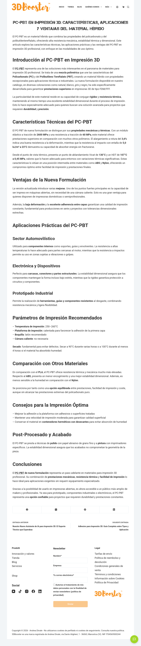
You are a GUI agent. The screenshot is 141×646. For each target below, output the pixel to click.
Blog (79, 7)
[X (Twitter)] (56, 509)
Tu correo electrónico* (70, 577)
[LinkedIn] (114, 509)
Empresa (70, 567)
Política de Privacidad (106, 582)
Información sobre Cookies (109, 578)
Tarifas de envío (103, 553)
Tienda (71, 7)
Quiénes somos (94, 7)
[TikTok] (20, 591)
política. (121, 630)
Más (109, 7)
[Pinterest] (85, 509)
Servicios (17, 566)
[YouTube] (13, 591)
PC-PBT (19, 68)
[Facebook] (27, 509)
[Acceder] (117, 7)
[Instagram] (26, 591)
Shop (14, 575)
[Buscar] (128, 7)
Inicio (61, 7)
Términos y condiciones (108, 574)
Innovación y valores (23, 553)
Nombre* (70, 558)
